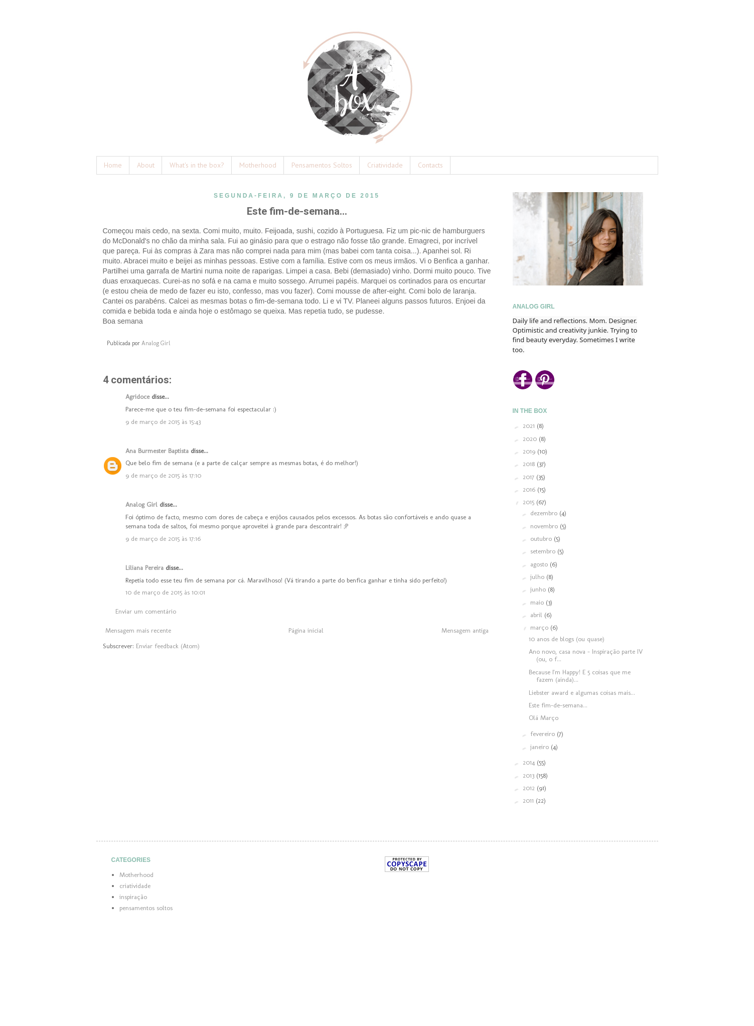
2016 (530, 489)
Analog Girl (141, 504)
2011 (529, 800)
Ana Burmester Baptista (157, 451)
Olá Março (543, 717)
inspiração (133, 897)
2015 (529, 502)
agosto (540, 564)
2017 (529, 477)
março (540, 627)
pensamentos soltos (146, 908)
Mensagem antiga (465, 630)
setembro (543, 551)
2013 (529, 775)
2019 (530, 451)
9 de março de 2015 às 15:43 (163, 421)
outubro (542, 538)
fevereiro (543, 734)
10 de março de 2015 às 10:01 (165, 592)
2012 (530, 788)
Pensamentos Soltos (321, 165)
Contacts (430, 165)
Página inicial (306, 630)
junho (539, 589)
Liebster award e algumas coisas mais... (582, 692)
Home (113, 165)
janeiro (540, 747)
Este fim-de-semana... (558, 705)
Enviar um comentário (145, 611)
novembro (545, 526)
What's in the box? (197, 165)
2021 (530, 425)
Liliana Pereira (144, 567)
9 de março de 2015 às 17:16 (163, 538)
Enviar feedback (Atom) (168, 646)
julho (538, 576)
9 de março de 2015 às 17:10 (163, 475)
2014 (530, 762)
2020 (531, 439)
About (146, 165)
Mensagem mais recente (138, 630)
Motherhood (257, 165)
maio (538, 602)
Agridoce (137, 396)
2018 (530, 464)
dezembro (544, 513)
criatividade (134, 886)
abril (537, 615)
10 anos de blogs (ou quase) (567, 639)
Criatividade (385, 165)
